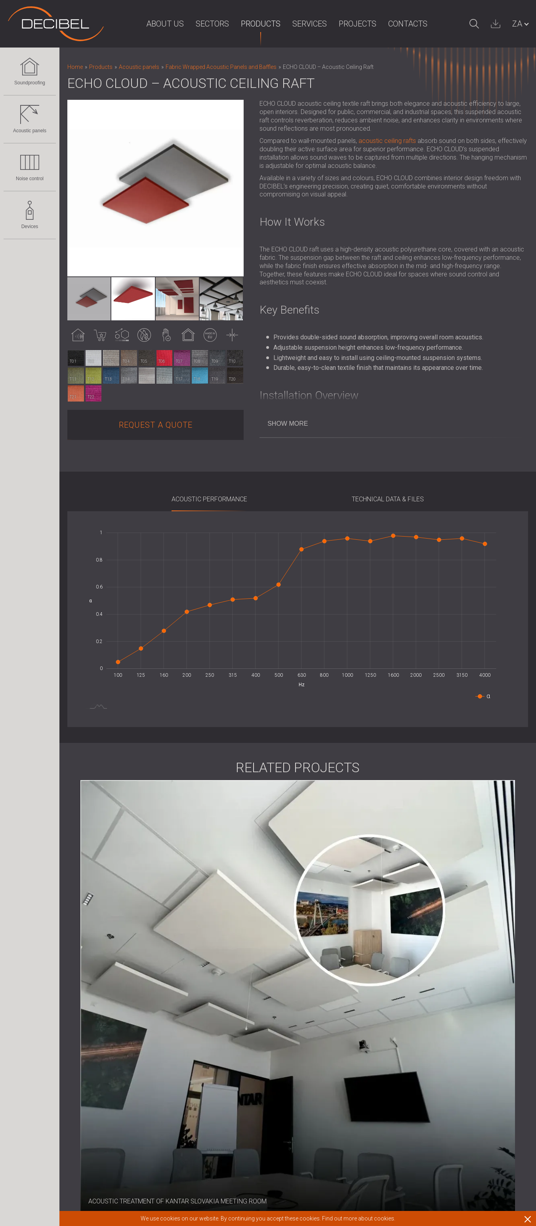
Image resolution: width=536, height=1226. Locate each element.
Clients (238, 1041)
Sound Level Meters (94, 1154)
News (236, 1001)
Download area (321, 990)
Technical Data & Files (388, 499)
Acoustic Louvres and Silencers (111, 1103)
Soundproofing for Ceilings (104, 959)
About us (149, 24)
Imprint (238, 950)
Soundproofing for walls (100, 950)
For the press (247, 959)
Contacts (392, 24)
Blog (235, 980)
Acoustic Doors (89, 980)
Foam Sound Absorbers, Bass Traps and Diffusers (136, 1062)
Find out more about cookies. (358, 1218)
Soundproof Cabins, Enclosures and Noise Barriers (137, 1093)
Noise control (30, 167)
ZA (517, 24)
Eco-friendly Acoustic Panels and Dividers (124, 1011)
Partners (240, 1052)
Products (245, 24)
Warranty (312, 959)
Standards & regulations (333, 980)
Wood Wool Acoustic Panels (107, 1052)
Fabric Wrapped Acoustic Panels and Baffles (129, 1031)
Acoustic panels (29, 119)
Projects (342, 24)
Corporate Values (253, 1011)
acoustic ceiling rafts (387, 141)
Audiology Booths (92, 1123)
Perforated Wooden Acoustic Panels (118, 1021)
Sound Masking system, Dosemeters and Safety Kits (140, 1164)
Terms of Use (318, 970)
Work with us (317, 1001)
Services (294, 24)
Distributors (244, 1062)
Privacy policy (248, 1031)
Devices (29, 215)
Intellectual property (256, 1021)
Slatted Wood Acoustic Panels (109, 1041)
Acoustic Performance (209, 499)
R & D (236, 990)
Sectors (197, 24)
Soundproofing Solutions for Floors (116, 970)
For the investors (252, 970)
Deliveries (313, 950)
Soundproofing (29, 71)
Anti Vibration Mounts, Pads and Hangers (123, 1113)
